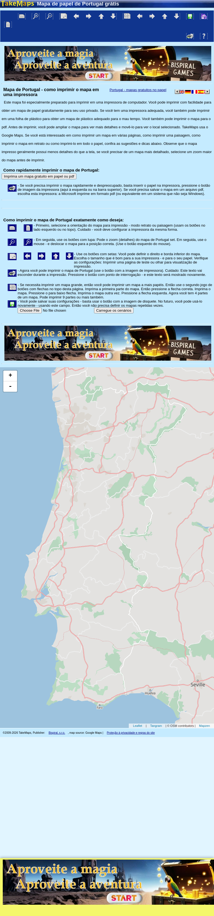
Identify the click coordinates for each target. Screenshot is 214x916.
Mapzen (204, 725)
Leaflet (137, 725)
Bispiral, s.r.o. (57, 732)
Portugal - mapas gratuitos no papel (137, 90)
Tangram (156, 725)
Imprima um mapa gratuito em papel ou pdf (39, 176)
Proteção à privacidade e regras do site (131, 732)
